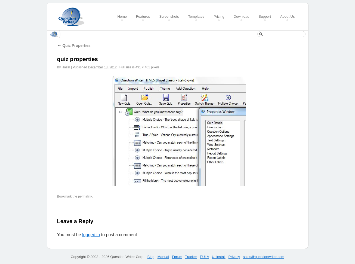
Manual (163, 257)
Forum (177, 257)
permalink (85, 196)
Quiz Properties (74, 45)
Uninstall (219, 257)
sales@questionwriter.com (263, 257)
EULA (204, 257)
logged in (91, 234)
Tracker (191, 257)
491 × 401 (142, 67)
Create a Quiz (73, 16)
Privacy (234, 257)
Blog (151, 257)
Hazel (66, 67)
